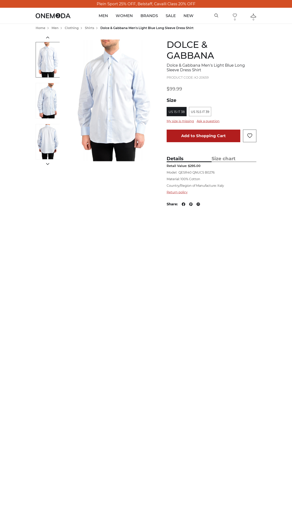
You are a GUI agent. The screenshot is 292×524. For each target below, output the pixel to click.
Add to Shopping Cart (203, 135)
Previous (48, 37)
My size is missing (180, 121)
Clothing (72, 28)
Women (124, 15)
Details (175, 158)
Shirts (89, 28)
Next (48, 164)
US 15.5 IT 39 (200, 112)
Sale (171, 15)
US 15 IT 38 (177, 112)
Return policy (177, 192)
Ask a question (208, 121)
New (188, 15)
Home (40, 28)
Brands (149, 15)
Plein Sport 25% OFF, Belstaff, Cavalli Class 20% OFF (146, 4)
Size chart (223, 158)
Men (103, 15)
